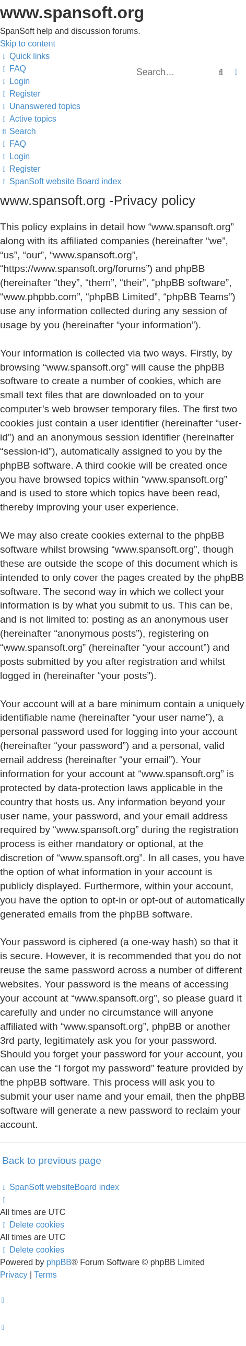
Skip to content (27, 43)
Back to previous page (51, 1160)
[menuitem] (13, 68)
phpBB (59, 1262)
